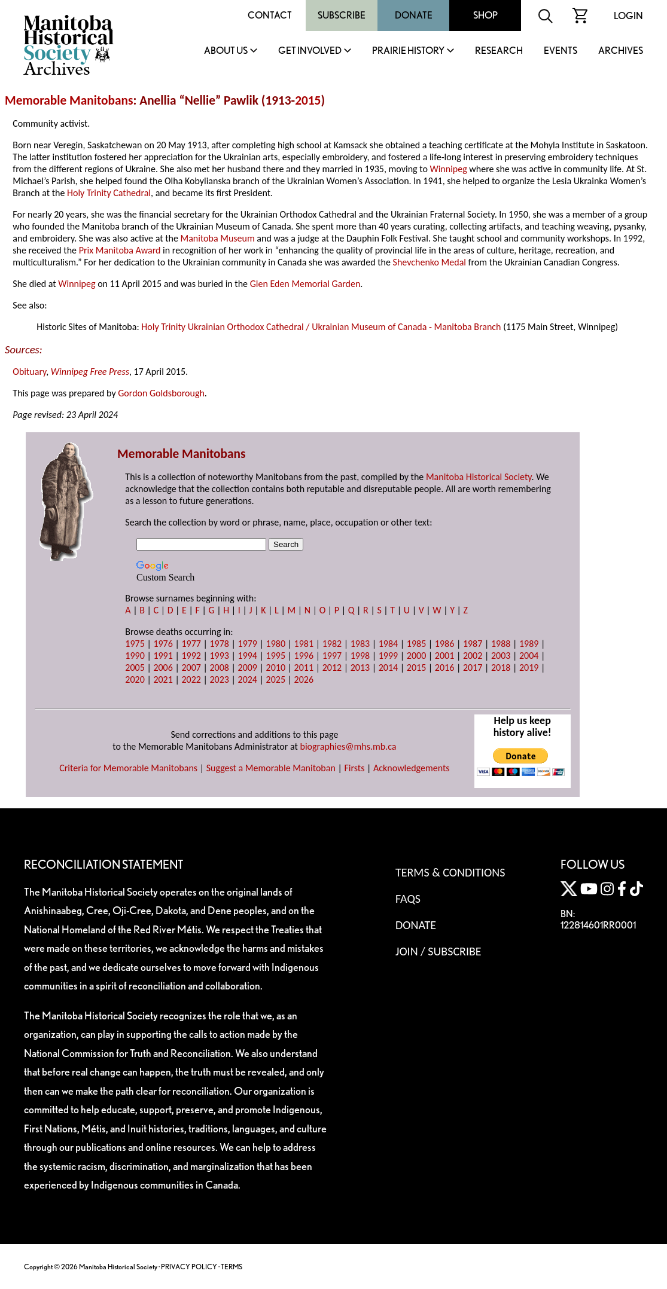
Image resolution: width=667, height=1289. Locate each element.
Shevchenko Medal (429, 262)
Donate (414, 15)
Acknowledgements (411, 768)
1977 (190, 643)
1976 (162, 643)
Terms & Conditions (450, 872)
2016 (444, 667)
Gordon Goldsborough (161, 393)
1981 (303, 643)
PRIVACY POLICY (189, 1266)
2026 (303, 679)
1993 (219, 655)
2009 (247, 667)
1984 (388, 643)
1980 (275, 643)
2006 (162, 667)
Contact (270, 15)
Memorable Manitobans (69, 100)
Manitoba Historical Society (479, 476)
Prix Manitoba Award (120, 250)
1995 (275, 655)
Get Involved (310, 51)
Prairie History (408, 51)
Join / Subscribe (438, 951)
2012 (332, 667)
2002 (472, 655)
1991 (162, 655)
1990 (134, 655)
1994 (247, 655)
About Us (226, 51)
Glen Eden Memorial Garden (305, 283)
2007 (190, 667)
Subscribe (342, 15)
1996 (303, 655)
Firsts (354, 768)
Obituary (29, 371)
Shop (485, 15)
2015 (308, 100)
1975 (134, 643)
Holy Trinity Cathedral (109, 192)
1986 (444, 643)
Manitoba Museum (217, 238)
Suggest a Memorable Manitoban (271, 768)
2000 (416, 655)
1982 (332, 643)
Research (499, 51)
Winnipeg (448, 169)
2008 (219, 667)
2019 (528, 667)
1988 (500, 643)
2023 (219, 679)
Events (560, 51)
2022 (190, 679)
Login (628, 16)
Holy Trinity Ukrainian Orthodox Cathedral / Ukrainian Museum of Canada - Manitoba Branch (321, 326)
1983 (360, 643)
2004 (528, 655)
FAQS (408, 898)
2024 (247, 679)
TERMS (231, 1266)
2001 (444, 655)
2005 (134, 667)
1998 (360, 655)
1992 (190, 655)
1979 (247, 643)
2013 (360, 667)
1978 (219, 643)
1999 (388, 655)
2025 (275, 679)
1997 (332, 655)
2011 (303, 667)
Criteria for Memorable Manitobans (128, 768)
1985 (416, 643)
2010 (275, 667)
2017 (472, 667)
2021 (162, 679)
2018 (500, 667)
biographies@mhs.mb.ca (348, 746)
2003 (500, 655)
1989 (528, 643)
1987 (472, 643)
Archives (620, 51)
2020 (134, 679)
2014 (388, 667)
